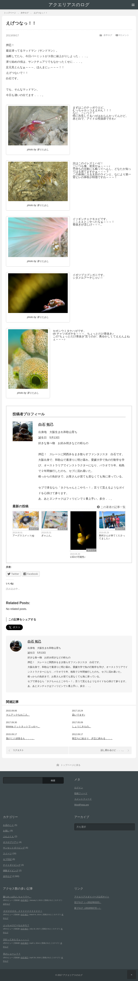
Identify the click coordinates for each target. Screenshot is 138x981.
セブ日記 (7, 859)
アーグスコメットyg (23, 535)
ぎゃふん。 (47, 535)
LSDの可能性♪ (77, 557)
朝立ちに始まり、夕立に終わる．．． (92, 738)
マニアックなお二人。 (18, 714)
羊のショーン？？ (11, 954)
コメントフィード (83, 799)
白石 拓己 (34, 641)
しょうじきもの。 (81, 726)
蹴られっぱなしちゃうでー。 (17, 897)
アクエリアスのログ (69, 4)
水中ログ (107, 35)
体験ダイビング (10, 870)
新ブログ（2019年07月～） (87, 908)
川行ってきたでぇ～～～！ (16, 939)
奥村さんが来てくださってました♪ (112, 537)
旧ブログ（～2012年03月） (87, 902)
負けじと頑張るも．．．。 (20, 738)
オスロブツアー (10, 842)
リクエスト (18, 750)
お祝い (6, 830)
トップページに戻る (70, 765)
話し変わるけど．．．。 (113, 750)
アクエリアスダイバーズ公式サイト (91, 897)
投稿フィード (80, 793)
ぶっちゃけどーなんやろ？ (16, 925)
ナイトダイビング (11, 865)
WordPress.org (81, 804)
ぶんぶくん (8, 836)
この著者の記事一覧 (111, 507)
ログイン (78, 787)
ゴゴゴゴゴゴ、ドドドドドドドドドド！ (22, 911)
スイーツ (7, 853)
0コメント (124, 35)
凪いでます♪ (78, 714)
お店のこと (8, 825)
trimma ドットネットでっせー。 (23, 726)
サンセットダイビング (14, 848)
